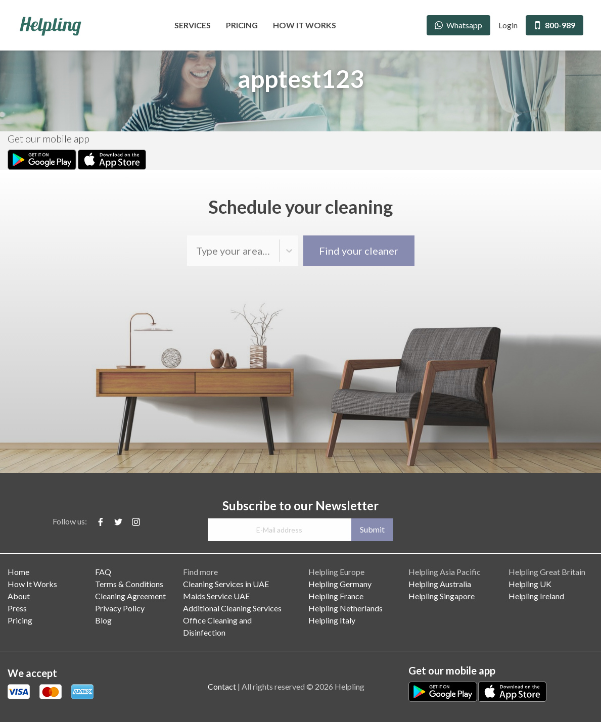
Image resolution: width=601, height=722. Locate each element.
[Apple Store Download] (112, 158)
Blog (103, 620)
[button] (289, 251)
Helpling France (335, 596)
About (19, 596)
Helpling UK (529, 584)
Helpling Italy (331, 620)
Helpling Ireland (536, 596)
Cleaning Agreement (130, 596)
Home (18, 571)
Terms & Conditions (129, 584)
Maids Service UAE (216, 596)
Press (17, 608)
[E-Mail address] (279, 529)
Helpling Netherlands (345, 608)
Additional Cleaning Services (232, 608)
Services (192, 25)
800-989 (554, 25)
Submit (372, 529)
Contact (222, 686)
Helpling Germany (340, 584)
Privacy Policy (120, 608)
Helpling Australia (439, 584)
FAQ (103, 571)
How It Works (304, 25)
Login (508, 25)
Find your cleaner (358, 251)
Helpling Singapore (441, 596)
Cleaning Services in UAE (226, 584)
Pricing (242, 25)
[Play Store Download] (43, 158)
